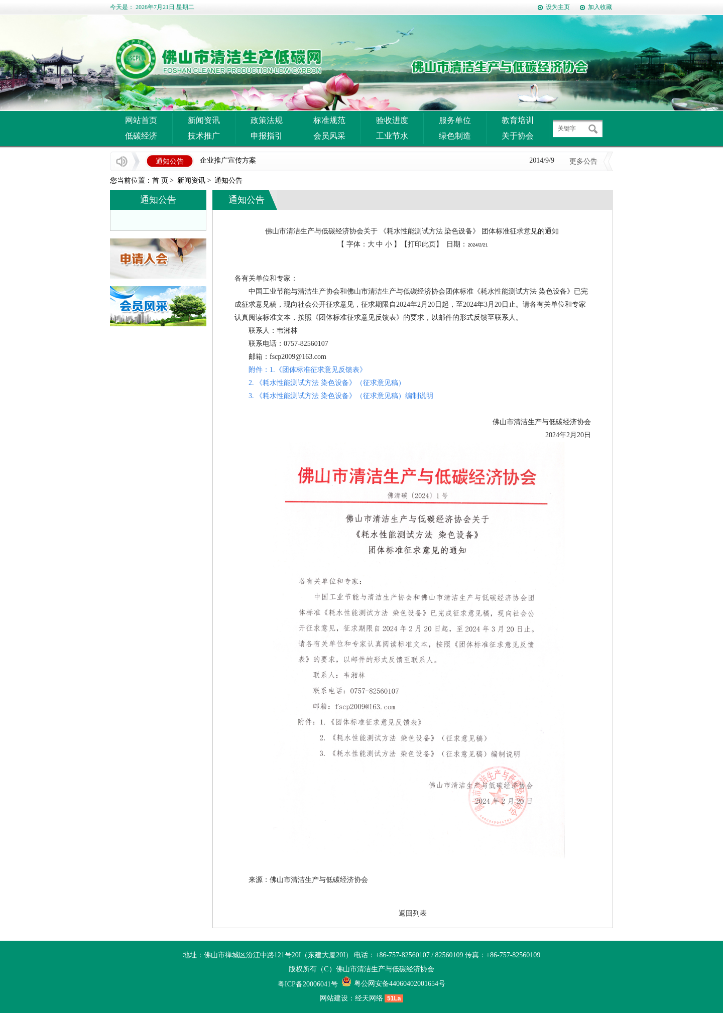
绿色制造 (455, 136)
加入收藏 (600, 7)
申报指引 (267, 136)
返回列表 (413, 913)
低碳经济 (141, 136)
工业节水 (392, 136)
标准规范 (329, 120)
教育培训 (518, 120)
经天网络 (369, 998)
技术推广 (204, 136)
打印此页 (422, 244)
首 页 (160, 180)
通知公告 (228, 180)
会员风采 (329, 136)
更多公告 (583, 161)
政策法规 (267, 120)
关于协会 (518, 136)
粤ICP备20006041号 (308, 984)
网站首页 (141, 120)
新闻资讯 (204, 120)
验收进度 (392, 120)
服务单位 (455, 120)
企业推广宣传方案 (228, 160)
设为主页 (558, 7)
